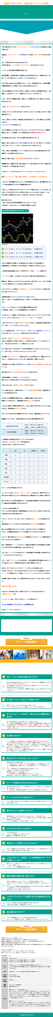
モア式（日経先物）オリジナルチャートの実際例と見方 (18, 604)
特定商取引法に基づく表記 (26, 1015)
